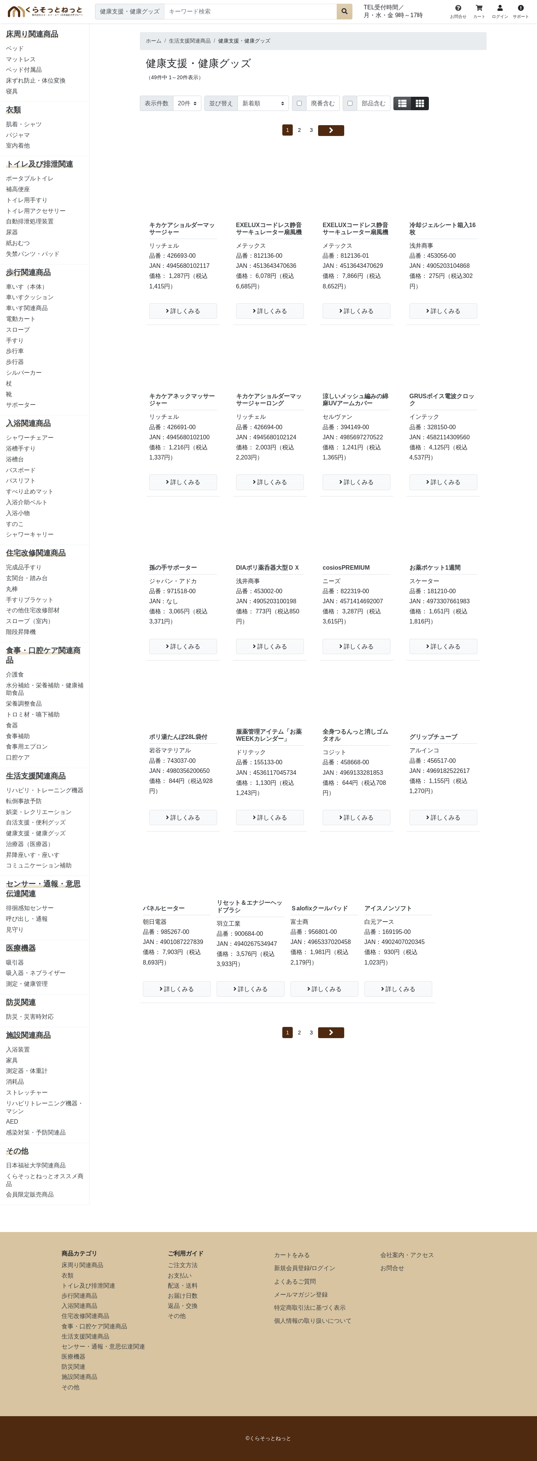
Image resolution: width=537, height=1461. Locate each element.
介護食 (15, 674)
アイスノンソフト (388, 908)
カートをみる (292, 1255)
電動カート (21, 319)
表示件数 (157, 103)
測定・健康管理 (27, 984)
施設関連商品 (79, 1377)
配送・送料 (183, 1285)
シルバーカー (24, 372)
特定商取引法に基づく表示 (310, 1307)
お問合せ (392, 1268)
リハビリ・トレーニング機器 (45, 790)
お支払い (180, 1275)
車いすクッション (30, 297)
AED (12, 1121)
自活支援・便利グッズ (36, 822)
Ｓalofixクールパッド (319, 908)
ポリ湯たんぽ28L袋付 (178, 737)
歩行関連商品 (79, 1296)
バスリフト (21, 480)
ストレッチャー (27, 1092)
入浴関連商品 (79, 1306)
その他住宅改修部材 (33, 610)
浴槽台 (15, 459)
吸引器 (15, 962)
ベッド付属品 (24, 69)
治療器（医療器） (30, 844)
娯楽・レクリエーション (39, 812)
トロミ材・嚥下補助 (33, 714)
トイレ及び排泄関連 (88, 1285)
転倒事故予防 (24, 801)
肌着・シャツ (24, 124)
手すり (15, 340)
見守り (15, 929)
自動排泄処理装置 (30, 221)
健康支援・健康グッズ (36, 833)
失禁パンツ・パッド (33, 254)
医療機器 (73, 1356)
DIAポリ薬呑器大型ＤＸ (268, 567)
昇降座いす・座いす (33, 855)
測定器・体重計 (27, 1071)
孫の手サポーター (173, 567)
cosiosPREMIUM (346, 567)
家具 (12, 1060)
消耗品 (15, 1081)
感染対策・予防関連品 (36, 1132)
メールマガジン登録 (301, 1294)
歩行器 (15, 362)
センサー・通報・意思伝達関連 (103, 1346)
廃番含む (323, 103)
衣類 (67, 1275)
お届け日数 (183, 1296)
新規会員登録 (292, 1268)
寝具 (12, 91)
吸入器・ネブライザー (36, 973)
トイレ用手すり (27, 200)
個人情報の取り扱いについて (313, 1321)
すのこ (15, 524)
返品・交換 (183, 1306)
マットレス (21, 59)
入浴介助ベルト (27, 502)
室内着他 (18, 145)
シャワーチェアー (30, 437)
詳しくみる (183, 311)
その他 (70, 1387)
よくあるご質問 (295, 1281)
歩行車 (15, 351)
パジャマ (18, 135)
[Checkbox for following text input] (299, 103)
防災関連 (73, 1367)
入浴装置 (18, 1049)
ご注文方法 (183, 1265)
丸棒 (12, 589)
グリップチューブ (433, 737)
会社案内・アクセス (407, 1255)
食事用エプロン (27, 746)
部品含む (374, 103)
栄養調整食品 (24, 703)
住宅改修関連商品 (85, 1316)
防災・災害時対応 (30, 1016)
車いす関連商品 (27, 308)
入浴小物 (18, 513)
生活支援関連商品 (85, 1336)
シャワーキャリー (30, 534)
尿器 (12, 232)
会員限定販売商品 (30, 1194)
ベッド (15, 48)
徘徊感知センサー (30, 908)
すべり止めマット (30, 491)
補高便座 (18, 189)
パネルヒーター (164, 908)
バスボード (21, 470)
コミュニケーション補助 (39, 865)
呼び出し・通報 (27, 919)
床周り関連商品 (82, 1265)
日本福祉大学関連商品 (36, 1165)
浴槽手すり (21, 448)
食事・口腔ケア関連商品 (94, 1326)
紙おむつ (18, 243)
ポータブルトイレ (30, 178)
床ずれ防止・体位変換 (36, 80)
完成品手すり (24, 567)
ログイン (323, 1268)
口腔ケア (18, 757)
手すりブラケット (30, 600)
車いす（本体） (27, 287)
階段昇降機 (21, 632)
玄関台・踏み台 (27, 578)
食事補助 (18, 736)
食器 (12, 725)
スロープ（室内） (30, 621)
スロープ (18, 329)
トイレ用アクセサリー (36, 211)
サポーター (21, 405)
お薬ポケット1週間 (435, 567)
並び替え (221, 103)
